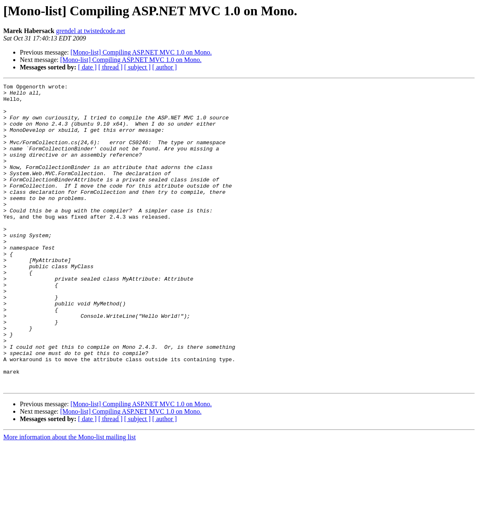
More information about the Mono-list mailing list (69, 497)
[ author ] (164, 67)
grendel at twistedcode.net (90, 30)
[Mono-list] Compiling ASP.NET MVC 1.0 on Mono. (141, 52)
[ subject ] (137, 67)
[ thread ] (110, 67)
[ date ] (87, 67)
